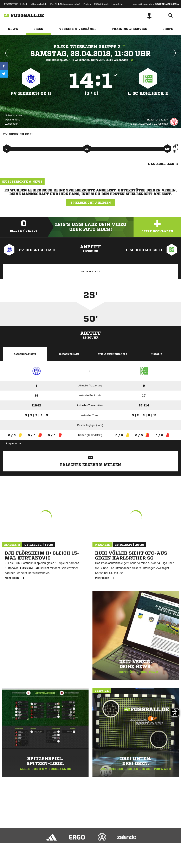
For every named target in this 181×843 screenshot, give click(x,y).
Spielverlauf (90, 271)
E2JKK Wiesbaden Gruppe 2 (90, 47)
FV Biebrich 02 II (31, 93)
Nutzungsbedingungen (55, 829)
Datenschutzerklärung (29, 829)
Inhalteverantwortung (98, 829)
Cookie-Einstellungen (124, 829)
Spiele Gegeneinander (112, 354)
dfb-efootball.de (39, 4)
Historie (156, 354)
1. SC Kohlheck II (148, 93)
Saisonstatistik (25, 354)
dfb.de (25, 4)
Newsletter (117, 4)
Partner (87, 4)
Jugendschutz (77, 829)
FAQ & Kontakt (101, 4)
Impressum (8, 829)
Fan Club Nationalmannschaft (65, 4)
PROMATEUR (11, 4)
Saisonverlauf (68, 354)
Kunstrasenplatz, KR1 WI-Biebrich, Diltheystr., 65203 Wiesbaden (90, 60)
